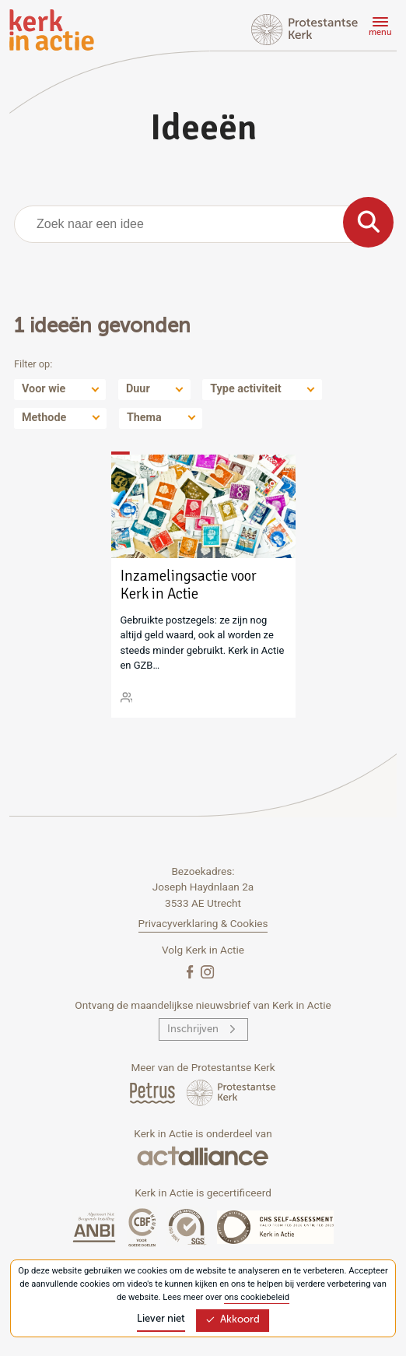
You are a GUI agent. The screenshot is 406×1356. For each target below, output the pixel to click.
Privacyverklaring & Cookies (203, 923)
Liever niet (161, 1319)
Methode (44, 417)
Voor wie (43, 388)
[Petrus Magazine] (153, 1092)
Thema (144, 417)
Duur (138, 388)
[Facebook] (191, 971)
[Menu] (378, 28)
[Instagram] (207, 971)
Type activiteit (245, 388)
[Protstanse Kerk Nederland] (231, 1092)
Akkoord (232, 1320)
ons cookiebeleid (256, 1297)
